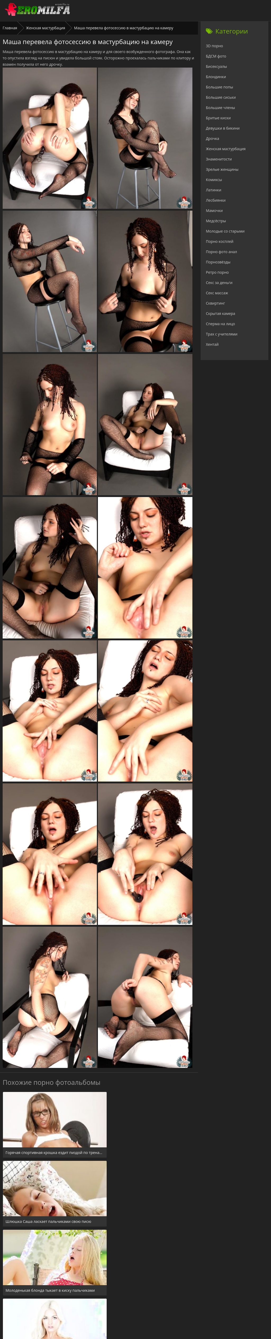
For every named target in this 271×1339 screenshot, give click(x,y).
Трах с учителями (221, 334)
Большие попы (219, 86)
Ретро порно (217, 272)
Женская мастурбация (46, 27)
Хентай (212, 344)
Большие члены (220, 107)
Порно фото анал (221, 251)
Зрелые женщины (222, 169)
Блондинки (216, 76)
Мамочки (214, 210)
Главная (10, 27)
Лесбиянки (215, 200)
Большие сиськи (221, 97)
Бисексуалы (216, 66)
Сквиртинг (215, 303)
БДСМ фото (216, 56)
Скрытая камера (220, 313)
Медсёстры (216, 220)
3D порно (214, 45)
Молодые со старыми (225, 231)
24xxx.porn (123, 1306)
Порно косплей (219, 241)
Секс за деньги (219, 282)
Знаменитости (219, 159)
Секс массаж (217, 292)
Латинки (213, 189)
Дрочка (212, 138)
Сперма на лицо (220, 323)
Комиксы (214, 179)
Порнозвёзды (218, 261)
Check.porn (147, 1306)
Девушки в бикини (223, 128)
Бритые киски (218, 117)
